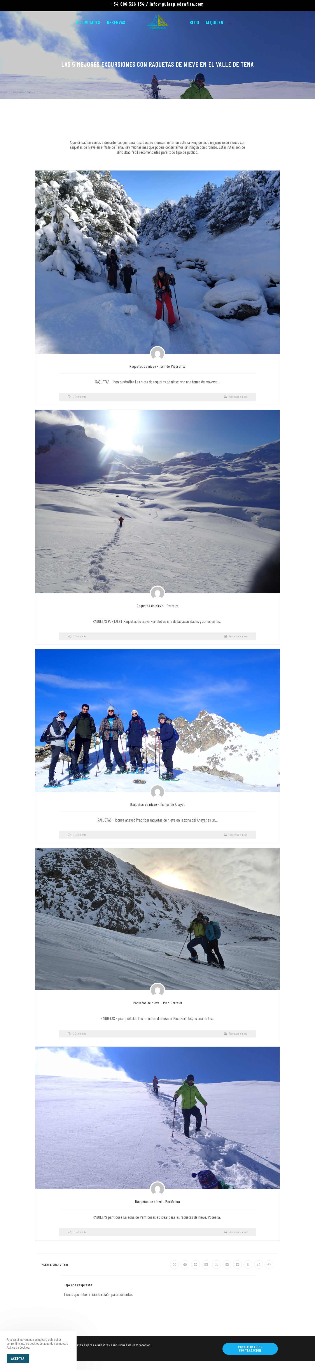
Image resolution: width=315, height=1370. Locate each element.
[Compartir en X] (174, 1264)
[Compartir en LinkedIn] (206, 1264)
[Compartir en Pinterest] (195, 1264)
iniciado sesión (99, 1294)
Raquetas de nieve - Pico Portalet (157, 1002)
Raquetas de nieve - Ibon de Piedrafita (157, 366)
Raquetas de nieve (238, 396)
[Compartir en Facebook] (185, 1264)
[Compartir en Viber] (216, 1264)
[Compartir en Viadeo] (258, 1264)
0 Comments (79, 396)
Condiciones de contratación (250, 1348)
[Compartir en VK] (227, 1264)
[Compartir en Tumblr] (248, 1264)
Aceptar (18, 1358)
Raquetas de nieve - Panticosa (157, 1201)
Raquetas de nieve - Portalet (157, 605)
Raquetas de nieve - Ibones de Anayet (157, 804)
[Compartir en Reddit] (237, 1264)
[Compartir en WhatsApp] (269, 1264)
